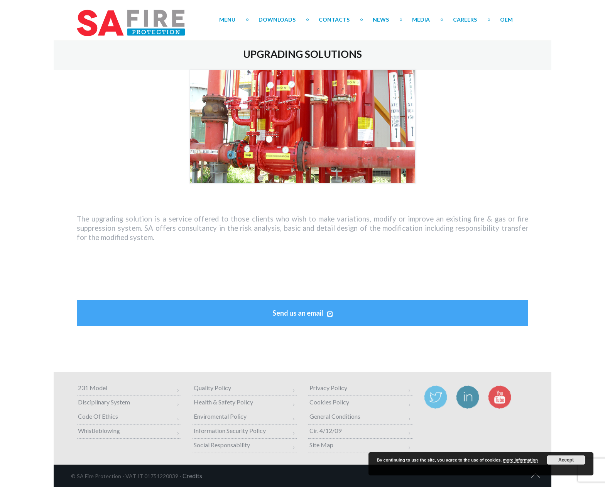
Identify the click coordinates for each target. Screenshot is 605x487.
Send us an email (302, 313)
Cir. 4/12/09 (325, 430)
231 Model (92, 387)
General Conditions (334, 416)
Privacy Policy (328, 387)
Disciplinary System (104, 402)
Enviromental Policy (220, 416)
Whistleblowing (99, 430)
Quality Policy (212, 387)
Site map (321, 444)
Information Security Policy (230, 430)
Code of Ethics (98, 416)
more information (520, 460)
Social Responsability (222, 444)
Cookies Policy (329, 402)
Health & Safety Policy (223, 402)
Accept (566, 460)
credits (192, 475)
